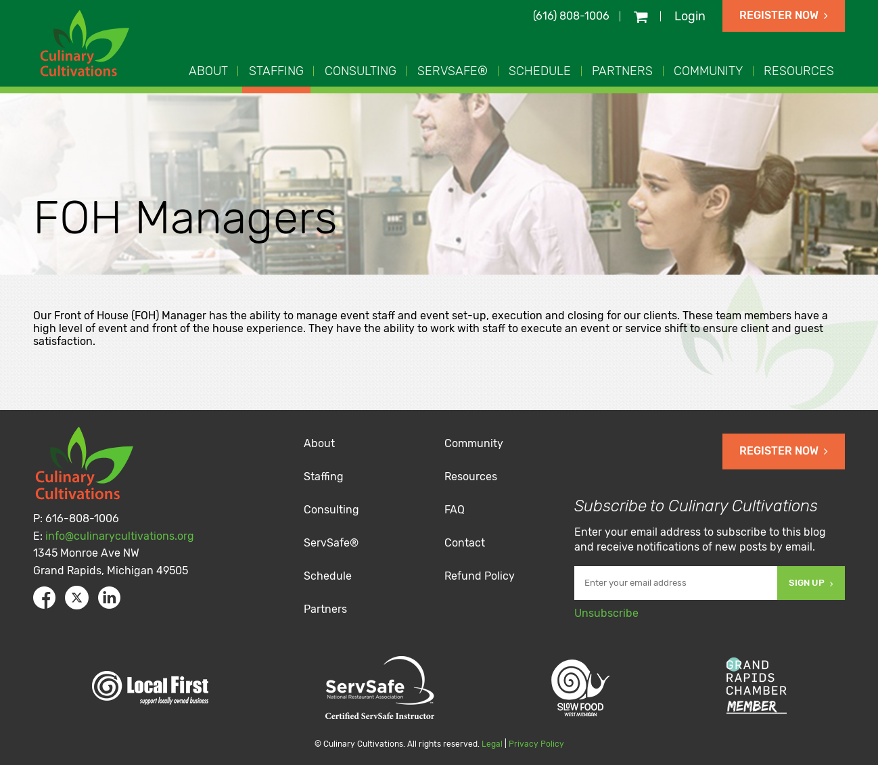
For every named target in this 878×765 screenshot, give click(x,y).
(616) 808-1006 (571, 15)
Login (690, 16)
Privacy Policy (536, 744)
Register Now (783, 15)
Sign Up (811, 583)
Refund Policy (479, 576)
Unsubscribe (606, 613)
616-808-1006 (82, 518)
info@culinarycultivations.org (119, 536)
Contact (464, 542)
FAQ (454, 509)
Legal (492, 744)
